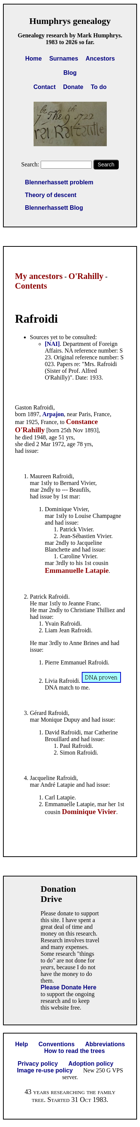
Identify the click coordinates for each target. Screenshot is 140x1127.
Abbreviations (105, 1044)
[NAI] (52, 344)
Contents (31, 286)
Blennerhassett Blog (54, 208)
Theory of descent (51, 195)
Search (106, 165)
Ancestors (100, 58)
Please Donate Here (68, 987)
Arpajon (53, 414)
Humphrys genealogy (70, 21)
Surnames (63, 58)
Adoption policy (90, 1063)
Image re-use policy (44, 1070)
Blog (70, 73)
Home (33, 58)
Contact (44, 87)
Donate (73, 87)
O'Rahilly (85, 276)
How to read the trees (74, 1051)
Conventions (56, 1044)
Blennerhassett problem (59, 182)
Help (21, 1044)
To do (98, 87)
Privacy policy (38, 1063)
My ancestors (39, 276)
